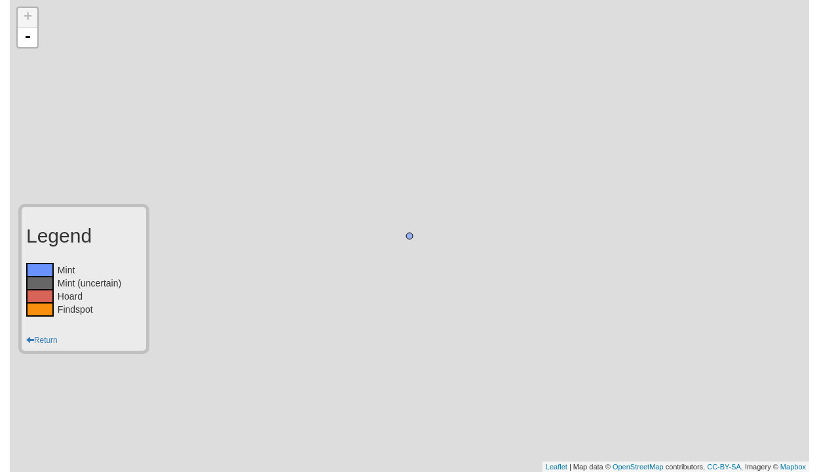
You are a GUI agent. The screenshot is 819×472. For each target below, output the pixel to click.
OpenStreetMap (638, 467)
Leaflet (556, 467)
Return (42, 340)
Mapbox (793, 467)
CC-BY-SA (724, 467)
